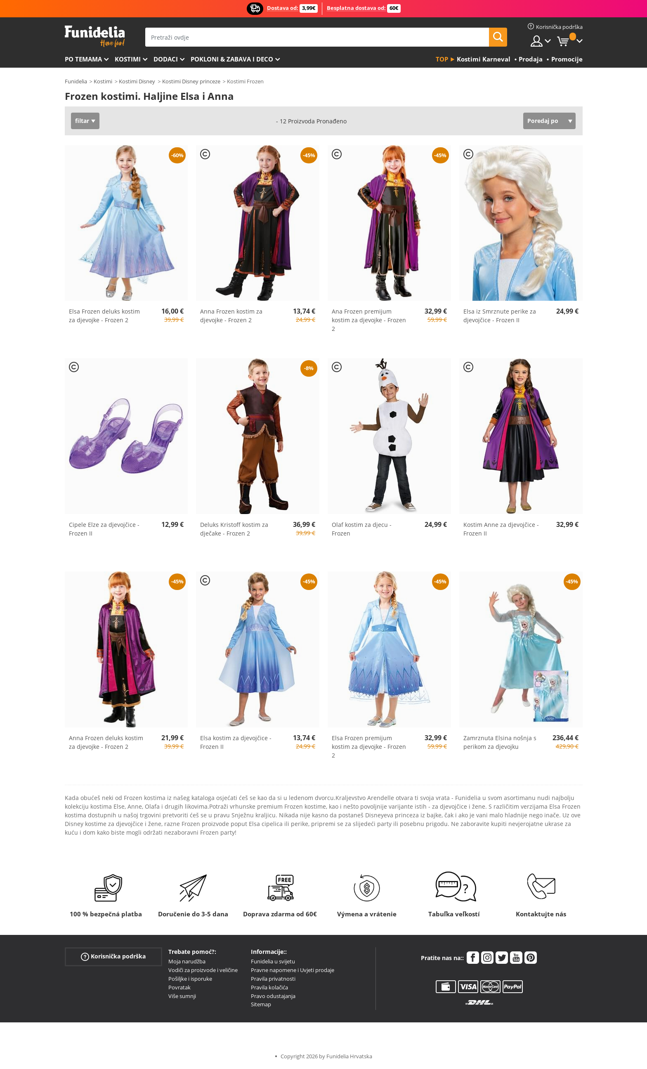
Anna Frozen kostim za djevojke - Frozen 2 (231, 315)
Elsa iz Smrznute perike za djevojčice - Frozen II (499, 315)
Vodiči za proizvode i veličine (203, 970)
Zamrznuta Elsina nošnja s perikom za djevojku (499, 742)
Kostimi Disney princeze (191, 81)
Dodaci (165, 59)
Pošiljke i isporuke (190, 978)
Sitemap (261, 1004)
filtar (82, 121)
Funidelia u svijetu (273, 961)
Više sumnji (182, 996)
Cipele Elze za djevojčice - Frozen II (104, 529)
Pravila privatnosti (273, 978)
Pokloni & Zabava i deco (232, 59)
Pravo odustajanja (273, 996)
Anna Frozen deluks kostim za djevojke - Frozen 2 (106, 742)
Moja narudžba (186, 961)
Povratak (179, 987)
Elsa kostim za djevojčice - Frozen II (236, 742)
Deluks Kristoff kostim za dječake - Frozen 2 (234, 529)
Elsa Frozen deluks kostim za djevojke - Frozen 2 (104, 315)
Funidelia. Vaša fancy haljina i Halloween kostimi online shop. (95, 36)
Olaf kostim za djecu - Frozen (362, 529)
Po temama (83, 59)
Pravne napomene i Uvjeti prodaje (292, 970)
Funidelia (76, 81)
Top (442, 59)
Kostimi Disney (137, 81)
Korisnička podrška (113, 956)
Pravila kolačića (269, 987)
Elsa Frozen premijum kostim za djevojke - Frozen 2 (369, 746)
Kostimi (128, 59)
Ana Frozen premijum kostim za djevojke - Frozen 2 (369, 320)
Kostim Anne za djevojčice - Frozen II (501, 529)
